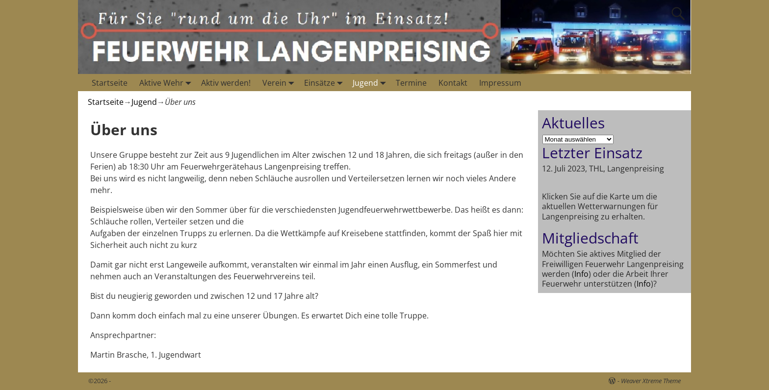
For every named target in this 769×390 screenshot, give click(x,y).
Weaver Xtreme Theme (651, 380)
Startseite (110, 82)
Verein (280, 82)
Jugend (371, 82)
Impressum (500, 82)
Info (581, 273)
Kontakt (452, 82)
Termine (411, 82)
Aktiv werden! (226, 82)
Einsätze (325, 82)
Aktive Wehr (167, 82)
